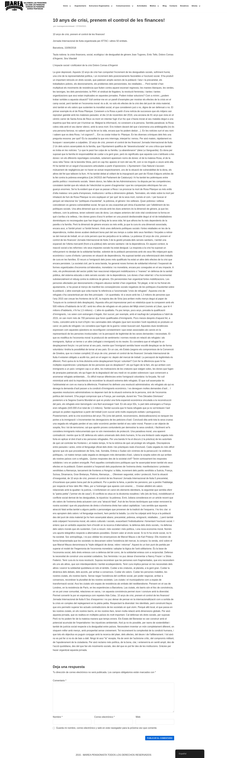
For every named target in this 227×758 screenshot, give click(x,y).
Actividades (142, 6)
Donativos (184, 6)
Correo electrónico (104, 717)
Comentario (59, 680)
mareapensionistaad (65, 26)
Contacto (173, 6)
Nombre (58, 717)
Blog (165, 6)
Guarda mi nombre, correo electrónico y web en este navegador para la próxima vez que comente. (106, 728)
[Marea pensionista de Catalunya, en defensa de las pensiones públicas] (26, 6)
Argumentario (80, 6)
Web (138, 717)
